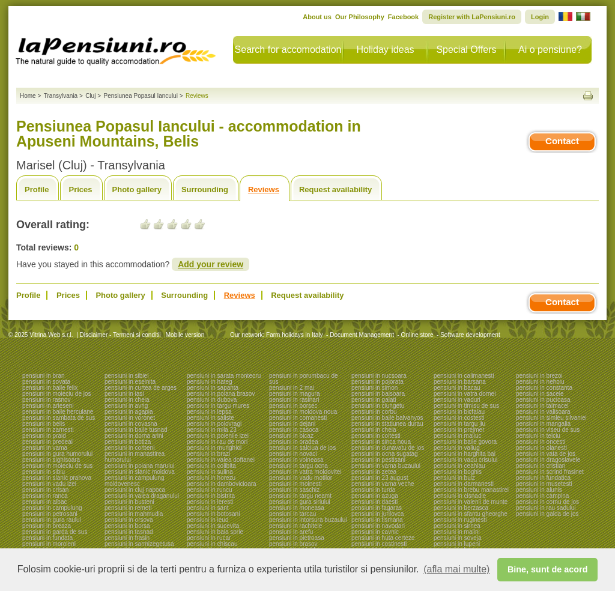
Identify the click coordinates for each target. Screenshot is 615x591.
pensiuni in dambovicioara (221, 483)
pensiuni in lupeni (457, 544)
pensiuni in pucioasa (543, 399)
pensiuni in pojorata (377, 381)
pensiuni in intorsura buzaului (308, 520)
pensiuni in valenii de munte (470, 502)
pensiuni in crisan (45, 489)
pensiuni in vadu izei (49, 483)
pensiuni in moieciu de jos (56, 393)
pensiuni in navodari (378, 526)
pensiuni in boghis (458, 471)
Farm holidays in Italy (294, 335)
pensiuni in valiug (457, 447)
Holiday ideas (385, 49)
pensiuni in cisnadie (460, 495)
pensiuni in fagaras (376, 508)
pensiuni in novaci (293, 453)
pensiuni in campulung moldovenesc (135, 480)
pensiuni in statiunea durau (387, 423)
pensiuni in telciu (538, 435)
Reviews (263, 189)
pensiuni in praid (44, 435)
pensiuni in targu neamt (300, 495)
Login (540, 16)
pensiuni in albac (44, 502)
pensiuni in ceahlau (459, 465)
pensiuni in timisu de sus (466, 405)
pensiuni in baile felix (49, 387)
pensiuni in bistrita (211, 495)
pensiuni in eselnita (130, 381)
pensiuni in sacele (540, 393)
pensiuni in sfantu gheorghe (470, 514)
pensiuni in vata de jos (545, 453)
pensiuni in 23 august (379, 477)
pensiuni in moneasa (296, 508)
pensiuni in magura (294, 393)
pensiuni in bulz (454, 477)
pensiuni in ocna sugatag (384, 453)
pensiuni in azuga (374, 495)
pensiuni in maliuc (458, 435)
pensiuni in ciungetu (377, 405)
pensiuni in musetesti (544, 483)
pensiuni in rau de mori (217, 441)
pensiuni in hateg (209, 381)
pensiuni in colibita (211, 465)
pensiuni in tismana (377, 520)
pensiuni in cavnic (375, 532)
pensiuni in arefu (291, 532)
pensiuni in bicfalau (459, 411)
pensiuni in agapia (129, 411)
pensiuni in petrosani (49, 514)
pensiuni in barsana (460, 381)
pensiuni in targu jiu (459, 423)
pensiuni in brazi (208, 453)
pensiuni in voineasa (296, 459)
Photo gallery (137, 189)
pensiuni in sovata (46, 381)
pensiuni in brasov (293, 544)
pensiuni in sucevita (213, 526)
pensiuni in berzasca (461, 508)
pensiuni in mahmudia (134, 514)
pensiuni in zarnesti (48, 429)
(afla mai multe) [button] (456, 569)
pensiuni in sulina (210, 471)
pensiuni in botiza (128, 441)
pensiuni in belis (43, 423)
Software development (470, 335)
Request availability (335, 189)
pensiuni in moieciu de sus (57, 465)
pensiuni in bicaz (291, 435)
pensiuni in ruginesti (460, 520)
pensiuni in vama (44, 447)
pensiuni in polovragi (214, 423)
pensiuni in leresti (210, 502)
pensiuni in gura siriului (299, 502)
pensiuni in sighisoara (51, 459)
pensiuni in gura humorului (57, 453)
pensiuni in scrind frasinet (550, 471)
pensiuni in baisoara (378, 393)
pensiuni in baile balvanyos (387, 417)
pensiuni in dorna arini (134, 435)
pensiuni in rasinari (294, 399)
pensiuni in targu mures (218, 405)
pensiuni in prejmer (459, 429)
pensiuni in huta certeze (383, 538)
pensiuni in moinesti (295, 483)
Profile (37, 189)
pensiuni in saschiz (294, 489)
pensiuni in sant (208, 508)
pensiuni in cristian (540, 465)
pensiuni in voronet (130, 417)
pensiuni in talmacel (542, 405)
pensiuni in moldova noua (303, 411)
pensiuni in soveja (458, 538)
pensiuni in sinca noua (381, 441)
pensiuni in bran (43, 375)
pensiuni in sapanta (212, 387)
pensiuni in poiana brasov (221, 393)
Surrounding (204, 189)
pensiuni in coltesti (376, 435)
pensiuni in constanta (544, 387)
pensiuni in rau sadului (546, 508)
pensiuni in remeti (128, 508)
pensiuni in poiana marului (139, 465)
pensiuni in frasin (127, 538)
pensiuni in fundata (47, 538)
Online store (417, 335)
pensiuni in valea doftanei (221, 459)
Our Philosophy (359, 16)
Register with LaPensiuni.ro (471, 16)
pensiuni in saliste (210, 417)
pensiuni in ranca (45, 495)
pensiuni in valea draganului (142, 495)
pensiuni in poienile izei (218, 435)
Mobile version (184, 335)
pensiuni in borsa (127, 526)
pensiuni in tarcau (292, 514)
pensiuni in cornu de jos (547, 502)
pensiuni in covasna (131, 423)
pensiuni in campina (542, 495)
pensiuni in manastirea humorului (135, 456)
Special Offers (466, 49)
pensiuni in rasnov (46, 399)
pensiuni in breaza (46, 526)
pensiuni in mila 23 (212, 429)
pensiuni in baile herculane (57, 411)
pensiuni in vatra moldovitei (305, 471)
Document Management (362, 335)
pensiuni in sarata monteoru (224, 375)
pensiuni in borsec (293, 405)
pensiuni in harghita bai (464, 453)
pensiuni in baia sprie (215, 532)
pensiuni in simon (374, 387)
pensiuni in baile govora (465, 441)
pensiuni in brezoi (539, 375)
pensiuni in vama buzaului (385, 465)
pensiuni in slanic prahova (56, 477)
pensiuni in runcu (209, 489)
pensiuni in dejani (292, 423)
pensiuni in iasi (124, 393)
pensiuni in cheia (127, 399)
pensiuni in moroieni (49, 544)
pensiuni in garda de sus (54, 532)
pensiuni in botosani (213, 514)
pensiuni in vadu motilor (300, 477)
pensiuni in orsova (129, 520)
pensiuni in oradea (293, 441)
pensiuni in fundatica (543, 477)
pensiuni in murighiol (214, 447)
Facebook (403, 16)
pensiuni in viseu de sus (548, 429)
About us (317, 16)
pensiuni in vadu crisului (465, 459)
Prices (80, 189)
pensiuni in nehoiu (540, 381)
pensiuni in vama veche (382, 483)
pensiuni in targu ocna (298, 465)
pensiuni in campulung (52, 508)
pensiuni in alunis (539, 489)
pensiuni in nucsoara (379, 375)
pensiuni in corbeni (129, 447)
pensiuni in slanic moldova (140, 471)
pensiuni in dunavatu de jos (387, 447)
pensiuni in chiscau (212, 544)
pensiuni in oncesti (540, 441)
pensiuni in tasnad (129, 532)
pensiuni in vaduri (457, 399)
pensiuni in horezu (211, 477)
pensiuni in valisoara (543, 411)
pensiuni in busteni (129, 502)
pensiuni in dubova (212, 399)
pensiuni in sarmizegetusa (139, 544)
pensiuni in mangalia (543, 423)
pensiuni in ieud (208, 520)
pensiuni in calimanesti (464, 375)
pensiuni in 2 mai (291, 387)
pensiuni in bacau (457, 387)
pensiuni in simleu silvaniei (551, 417)
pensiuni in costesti (459, 417)
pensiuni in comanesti (298, 417)
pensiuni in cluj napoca (135, 489)
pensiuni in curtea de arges (141, 387)
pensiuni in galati (373, 399)
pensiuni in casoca (293, 429)
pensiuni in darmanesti (464, 483)
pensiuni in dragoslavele (548, 459)
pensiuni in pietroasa (296, 538)
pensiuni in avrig (126, 405)
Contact (562, 141)
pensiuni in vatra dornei (464, 393)
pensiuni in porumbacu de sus (303, 378)
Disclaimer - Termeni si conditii (120, 335)
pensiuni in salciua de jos (302, 447)
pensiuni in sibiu (43, 471)
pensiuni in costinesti (379, 544)
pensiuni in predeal (47, 441)
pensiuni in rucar (209, 538)
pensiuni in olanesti (541, 447)
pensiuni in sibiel (126, 375)
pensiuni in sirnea (457, 526)
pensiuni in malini (457, 532)
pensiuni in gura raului (51, 520)
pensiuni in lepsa (209, 411)
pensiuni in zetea (373, 471)
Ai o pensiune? (550, 49)
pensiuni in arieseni (48, 405)
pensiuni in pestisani (378, 459)
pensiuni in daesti (374, 502)
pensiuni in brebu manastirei (471, 489)
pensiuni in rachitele (295, 526)
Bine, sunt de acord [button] (547, 569)
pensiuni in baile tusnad (136, 429)
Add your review (210, 264)
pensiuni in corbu (374, 411)
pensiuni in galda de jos (547, 514)
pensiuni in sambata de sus (58, 417)
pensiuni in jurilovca (377, 514)
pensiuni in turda (373, 489)
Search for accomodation (288, 49)
